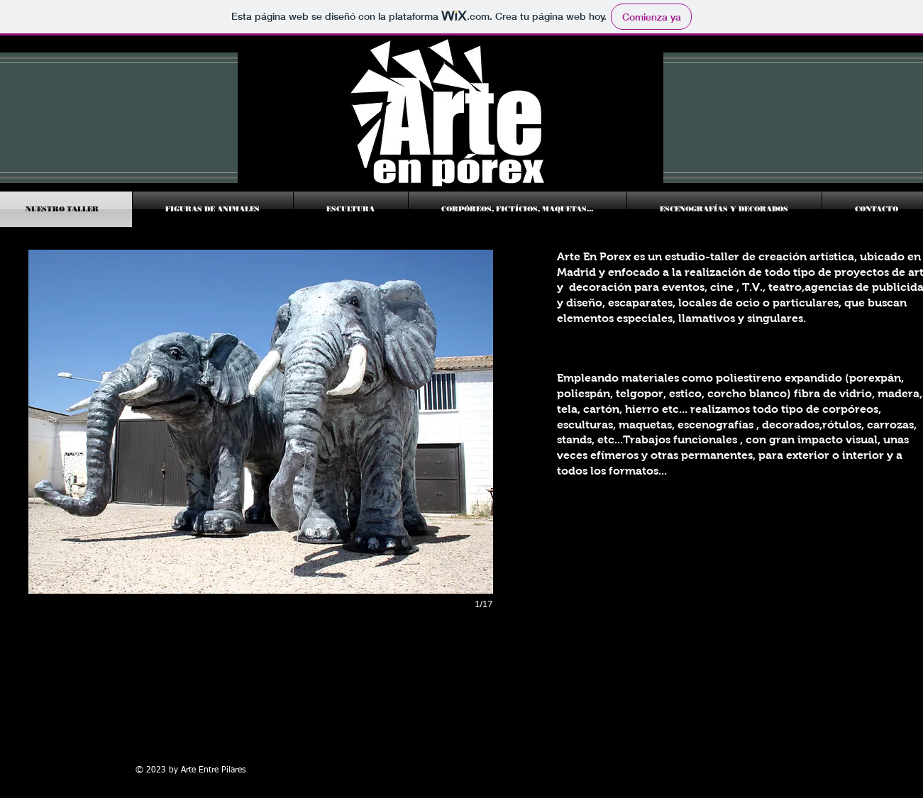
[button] (260, 422)
